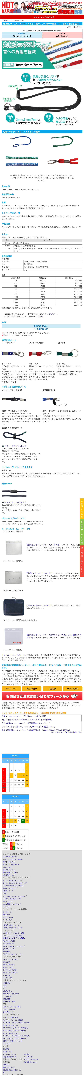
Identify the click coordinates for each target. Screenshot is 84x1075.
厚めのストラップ (9, 949)
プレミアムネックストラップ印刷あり (15, 1028)
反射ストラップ (8, 891)
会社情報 (6, 1049)
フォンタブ (6, 907)
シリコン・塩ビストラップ (12, 899)
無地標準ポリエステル (10, 872)
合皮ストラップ (8, 901)
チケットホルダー (9, 917)
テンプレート (8, 1012)
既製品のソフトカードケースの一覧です (43, 545)
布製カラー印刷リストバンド (12, 1041)
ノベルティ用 (7, 978)
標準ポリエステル (9, 862)
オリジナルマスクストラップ (12, 880)
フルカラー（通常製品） (11, 856)
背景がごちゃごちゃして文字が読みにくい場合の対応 (24, 716)
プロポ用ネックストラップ (12, 904)
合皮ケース (21, 655)
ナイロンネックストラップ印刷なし (15, 1038)
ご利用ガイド (7, 983)
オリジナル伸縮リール (10, 1033)
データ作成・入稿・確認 (11, 993)
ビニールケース (8, 655)
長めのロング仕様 (9, 941)
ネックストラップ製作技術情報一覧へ (66, 732)
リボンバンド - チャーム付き (12, 935)
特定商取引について (9, 1057)
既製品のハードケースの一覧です (40, 573)
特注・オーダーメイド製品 (12, 1007)
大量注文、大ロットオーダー (12, 954)
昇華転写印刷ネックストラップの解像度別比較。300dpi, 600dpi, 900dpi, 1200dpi (36, 730)
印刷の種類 (6, 951)
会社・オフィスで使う (10, 959)
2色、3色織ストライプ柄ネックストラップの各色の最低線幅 (27, 720)
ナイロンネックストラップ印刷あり (15, 1030)
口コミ (5, 986)
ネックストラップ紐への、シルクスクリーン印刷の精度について (28, 727)
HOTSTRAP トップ (7, 20)
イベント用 (6, 975)
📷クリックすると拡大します (14, 445)
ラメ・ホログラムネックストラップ (15, 896)
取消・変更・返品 (9, 1001)
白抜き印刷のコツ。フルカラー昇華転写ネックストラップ (26, 723)
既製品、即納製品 (9, 1009)
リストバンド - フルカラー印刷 (13, 933)
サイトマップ (7, 1051)
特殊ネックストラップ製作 (14, 938)
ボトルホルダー (8, 920)
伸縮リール (6, 914)
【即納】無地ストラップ (11, 925)
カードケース (7, 912)
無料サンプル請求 (9, 1067)
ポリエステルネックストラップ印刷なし (16, 1036)
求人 (4, 988)
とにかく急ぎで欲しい (10, 972)
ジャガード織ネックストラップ (13, 885)
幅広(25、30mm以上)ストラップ (14, 946)
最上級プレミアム (9, 870)
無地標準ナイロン (9, 875)
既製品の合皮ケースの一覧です (39, 605)
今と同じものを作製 (9, 970)
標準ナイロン (7, 867)
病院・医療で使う (9, 964)
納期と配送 (6, 999)
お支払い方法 (7, 996)
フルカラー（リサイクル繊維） (13, 859)
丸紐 (4, 893)
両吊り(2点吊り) (8, 943)
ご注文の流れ (7, 991)
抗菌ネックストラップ (10, 888)
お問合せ (6, 1065)
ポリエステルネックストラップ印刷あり (16, 1022)
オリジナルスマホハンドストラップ (15, 883)
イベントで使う (8, 967)
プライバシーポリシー (10, 1054)
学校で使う (6, 962)
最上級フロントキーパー (11, 864)
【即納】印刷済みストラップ (12, 928)
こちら (51, 314)
